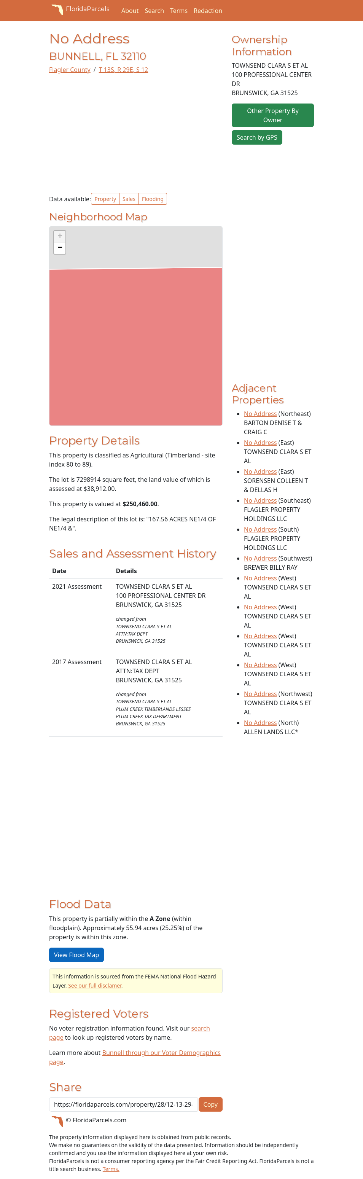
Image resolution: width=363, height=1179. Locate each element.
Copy (211, 1104)
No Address (260, 413)
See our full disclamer (94, 985)
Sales (129, 198)
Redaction (208, 10)
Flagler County (70, 69)
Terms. (111, 1169)
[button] (59, 236)
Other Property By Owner (273, 115)
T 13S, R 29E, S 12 (123, 69)
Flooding (153, 198)
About (130, 10)
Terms (179, 10)
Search (154, 10)
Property (105, 198)
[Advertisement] (136, 133)
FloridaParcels (79, 9)
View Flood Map (76, 955)
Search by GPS (257, 137)
